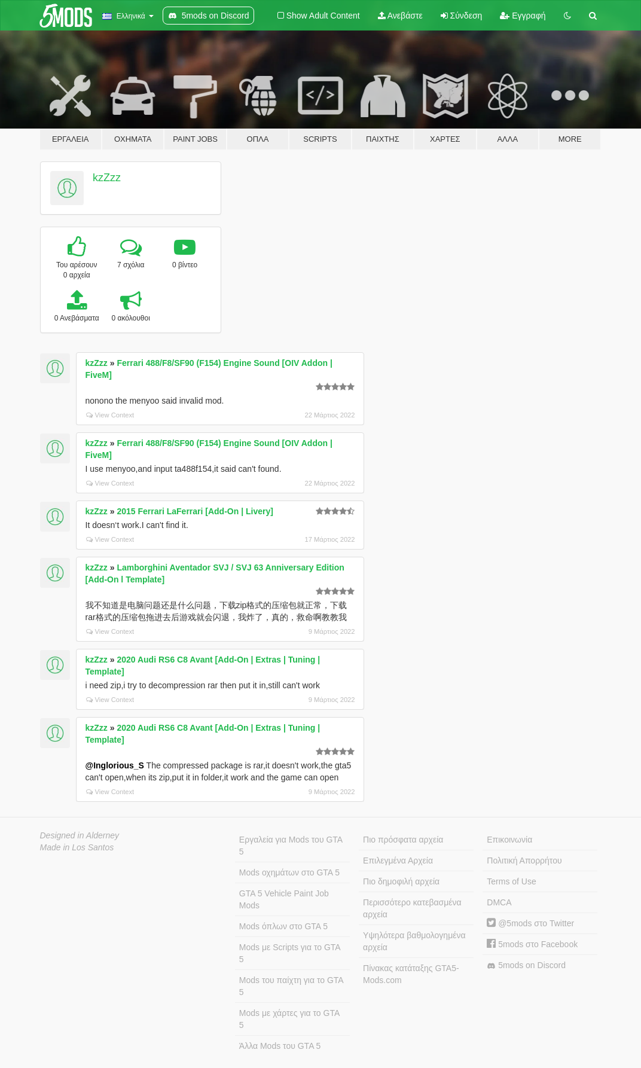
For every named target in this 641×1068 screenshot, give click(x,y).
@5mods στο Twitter (530, 923)
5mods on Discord (526, 965)
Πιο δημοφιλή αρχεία (401, 881)
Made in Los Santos (77, 847)
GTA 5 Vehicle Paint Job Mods (284, 899)
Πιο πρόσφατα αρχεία (403, 839)
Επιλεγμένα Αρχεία (398, 860)
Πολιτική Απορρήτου (524, 860)
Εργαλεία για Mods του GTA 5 (291, 845)
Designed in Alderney (80, 835)
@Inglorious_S (115, 765)
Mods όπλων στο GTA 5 (283, 926)
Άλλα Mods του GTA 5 (280, 1046)
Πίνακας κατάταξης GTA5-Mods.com (411, 974)
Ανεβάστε (400, 15)
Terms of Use (511, 881)
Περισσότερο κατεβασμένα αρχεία (412, 908)
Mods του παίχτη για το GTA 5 (291, 986)
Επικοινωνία (509, 839)
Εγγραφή (522, 15)
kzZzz (107, 178)
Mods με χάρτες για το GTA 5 (289, 1019)
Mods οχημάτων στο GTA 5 (289, 872)
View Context (110, 415)
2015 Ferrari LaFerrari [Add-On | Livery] (195, 511)
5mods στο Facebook (532, 944)
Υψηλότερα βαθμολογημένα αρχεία (414, 941)
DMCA (499, 902)
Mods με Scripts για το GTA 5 (290, 953)
